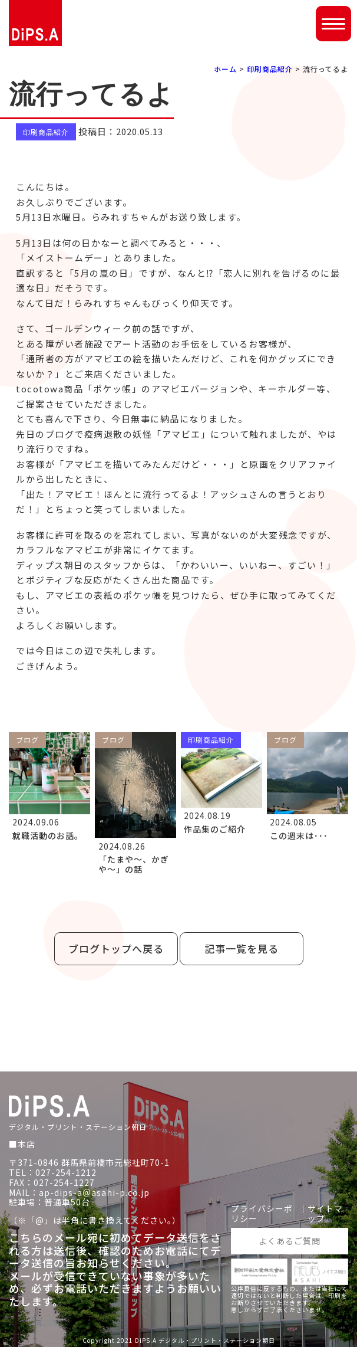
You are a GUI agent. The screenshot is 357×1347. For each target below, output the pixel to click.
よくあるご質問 (289, 1241)
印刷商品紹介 (270, 69)
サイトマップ (325, 1214)
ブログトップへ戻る (116, 948)
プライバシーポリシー (262, 1214)
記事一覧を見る (241, 948)
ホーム (225, 69)
